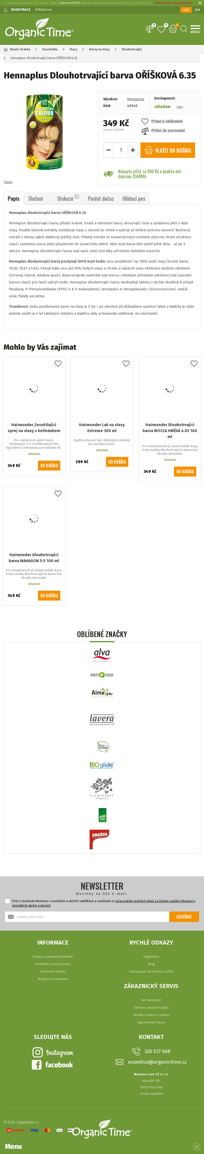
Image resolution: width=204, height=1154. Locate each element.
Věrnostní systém (53, 971)
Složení (35, 198)
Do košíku (49, 466)
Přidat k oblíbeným (162, 121)
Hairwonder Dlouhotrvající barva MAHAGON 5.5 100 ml (34, 557)
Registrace (151, 956)
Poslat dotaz (101, 198)
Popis (14, 198)
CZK (186, 10)
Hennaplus (135, 99)
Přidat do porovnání (163, 130)
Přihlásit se (43, 9)
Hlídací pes (134, 198)
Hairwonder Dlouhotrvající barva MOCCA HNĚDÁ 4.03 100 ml (170, 430)
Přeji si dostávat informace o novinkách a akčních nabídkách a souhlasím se (103, 903)
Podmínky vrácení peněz (52, 964)
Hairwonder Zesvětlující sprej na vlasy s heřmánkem (34, 427)
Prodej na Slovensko (53, 979)
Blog (151, 964)
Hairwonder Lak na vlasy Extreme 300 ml (102, 427)
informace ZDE (183, 2)
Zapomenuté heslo (151, 1022)
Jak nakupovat (151, 1000)
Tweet (8, 182)
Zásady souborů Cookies (151, 1015)
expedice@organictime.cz (157, 1062)
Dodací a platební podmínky (53, 956)
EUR (197, 10)
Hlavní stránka (17, 49)
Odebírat (184, 917)
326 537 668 (157, 1051)
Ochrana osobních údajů (151, 1007)
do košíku (168, 150)
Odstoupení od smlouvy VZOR (151, 971)
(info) (179, 107)
